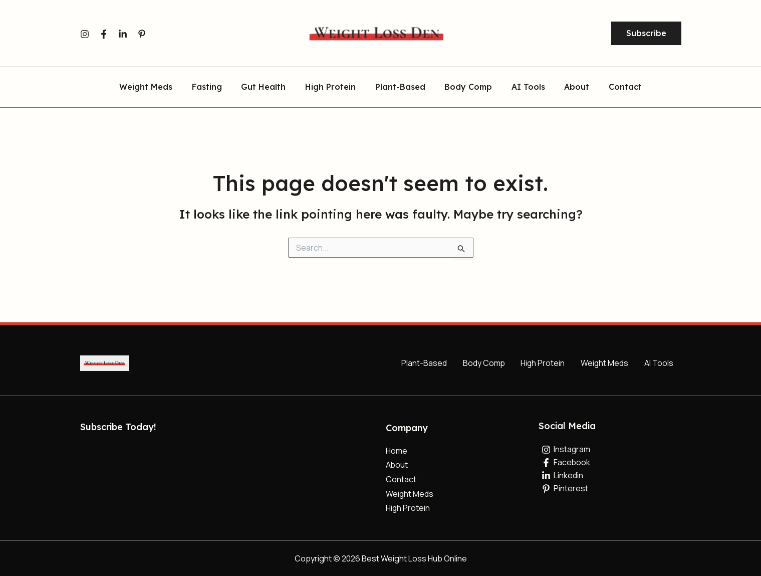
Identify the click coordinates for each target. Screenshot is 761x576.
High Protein (334, 87)
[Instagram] (84, 34)
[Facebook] (103, 34)
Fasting (217, 87)
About (567, 87)
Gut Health (270, 87)
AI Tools (522, 87)
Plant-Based (400, 87)
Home (396, 450)
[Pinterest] (141, 34)
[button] (646, 34)
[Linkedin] (122, 34)
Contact (612, 87)
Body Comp (465, 87)
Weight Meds (159, 87)
